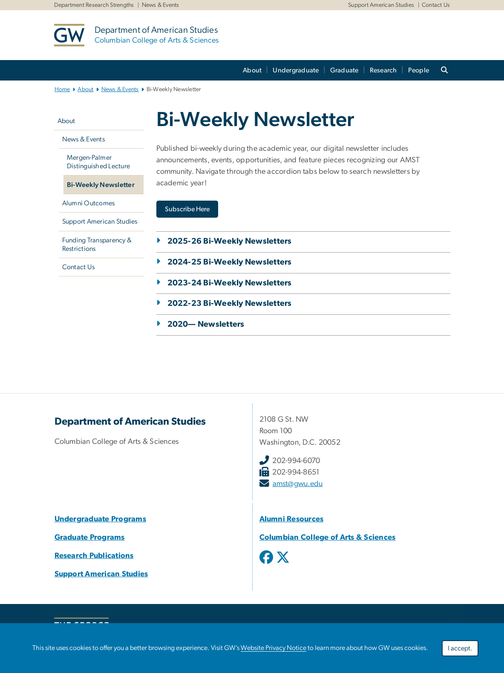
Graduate (344, 70)
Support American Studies (381, 5)
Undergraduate (296, 70)
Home (62, 89)
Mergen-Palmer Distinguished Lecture (98, 162)
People (418, 70)
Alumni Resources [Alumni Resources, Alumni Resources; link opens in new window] (291, 519)
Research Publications (94, 556)
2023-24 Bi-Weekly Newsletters (229, 283)
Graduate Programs (90, 537)
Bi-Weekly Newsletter (101, 184)
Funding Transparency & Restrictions (97, 244)
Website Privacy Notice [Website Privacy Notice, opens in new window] (273, 647)
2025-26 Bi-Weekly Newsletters (229, 241)
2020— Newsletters (206, 324)
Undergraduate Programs (101, 519)
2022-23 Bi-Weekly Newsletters (229, 303)
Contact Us (436, 5)
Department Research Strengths (94, 5)
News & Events (160, 5)
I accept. (460, 648)
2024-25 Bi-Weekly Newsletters (229, 262)
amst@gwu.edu (298, 484)
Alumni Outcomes (88, 203)
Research (383, 70)
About (252, 70)
